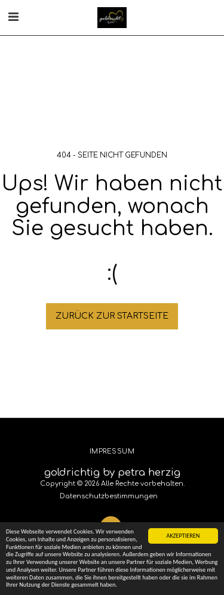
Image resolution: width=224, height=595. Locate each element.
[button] (13, 17)
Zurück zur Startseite (112, 316)
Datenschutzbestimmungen (109, 496)
